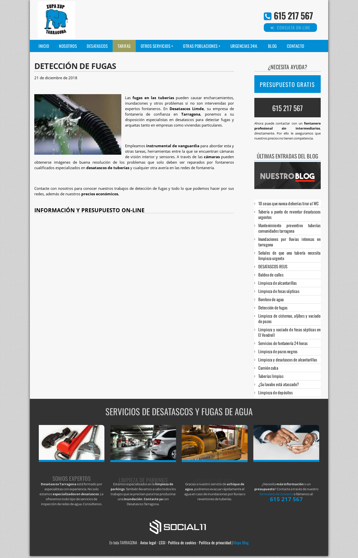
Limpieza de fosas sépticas (278, 291)
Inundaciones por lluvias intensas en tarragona (289, 242)
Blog (272, 46)
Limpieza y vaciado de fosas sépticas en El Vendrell (289, 332)
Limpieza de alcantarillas (277, 283)
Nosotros (68, 46)
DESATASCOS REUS (273, 266)
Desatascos (97, 46)
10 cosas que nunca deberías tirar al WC (288, 203)
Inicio (44, 46)
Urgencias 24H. (244, 46)
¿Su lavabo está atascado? (278, 384)
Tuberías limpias (270, 376)
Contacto (295, 46)
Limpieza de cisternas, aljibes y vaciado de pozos (289, 318)
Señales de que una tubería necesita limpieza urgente (289, 255)
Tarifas (124, 46)
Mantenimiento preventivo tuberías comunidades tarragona (289, 228)
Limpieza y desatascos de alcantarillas (287, 359)
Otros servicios (156, 46)
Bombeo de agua (271, 299)
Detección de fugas (273, 307)
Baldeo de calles (270, 275)
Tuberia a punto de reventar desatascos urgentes (289, 214)
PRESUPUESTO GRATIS (287, 84)
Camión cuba (268, 368)
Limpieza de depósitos (275, 392)
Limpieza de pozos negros (278, 351)
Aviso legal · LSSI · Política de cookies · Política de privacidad (185, 543)
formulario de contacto (276, 494)
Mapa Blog (241, 543)
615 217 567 (293, 15)
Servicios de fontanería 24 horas (283, 343)
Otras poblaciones (200, 46)
